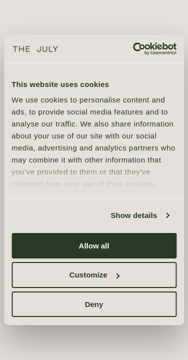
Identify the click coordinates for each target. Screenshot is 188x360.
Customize (94, 274)
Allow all (94, 245)
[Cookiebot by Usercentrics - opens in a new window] (133, 49)
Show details (134, 215)
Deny (94, 304)
